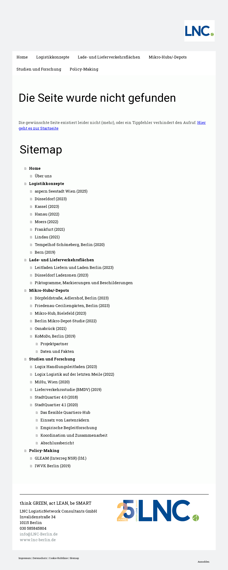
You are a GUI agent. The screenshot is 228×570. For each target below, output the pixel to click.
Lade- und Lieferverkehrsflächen (109, 57)
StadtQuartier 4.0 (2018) (56, 397)
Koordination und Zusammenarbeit (73, 435)
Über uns (43, 175)
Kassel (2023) (47, 206)
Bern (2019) (45, 252)
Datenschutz (40, 558)
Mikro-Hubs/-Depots (168, 57)
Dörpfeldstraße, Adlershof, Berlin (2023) (72, 297)
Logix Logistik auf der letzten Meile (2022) (74, 374)
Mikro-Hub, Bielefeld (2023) (60, 313)
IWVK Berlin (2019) (53, 465)
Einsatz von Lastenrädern (64, 420)
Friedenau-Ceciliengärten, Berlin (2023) (72, 305)
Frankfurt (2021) (50, 229)
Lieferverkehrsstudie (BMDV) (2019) (68, 389)
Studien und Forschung (39, 69)
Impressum (25, 558)
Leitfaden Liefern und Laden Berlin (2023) (74, 267)
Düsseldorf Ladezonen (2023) (61, 275)
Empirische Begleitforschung (68, 427)
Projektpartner (54, 343)
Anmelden (203, 561)
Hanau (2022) (47, 214)
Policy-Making (84, 69)
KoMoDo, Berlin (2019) (55, 336)
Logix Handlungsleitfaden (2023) (66, 366)
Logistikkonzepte (52, 57)
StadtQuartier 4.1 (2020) (56, 404)
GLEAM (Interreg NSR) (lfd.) (60, 458)
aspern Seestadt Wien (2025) (61, 191)
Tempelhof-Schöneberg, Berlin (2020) (70, 244)
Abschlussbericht (57, 442)
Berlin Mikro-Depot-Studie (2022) (66, 320)
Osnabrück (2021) (51, 328)
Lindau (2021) (47, 236)
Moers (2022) (46, 221)
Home (22, 57)
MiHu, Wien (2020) (52, 381)
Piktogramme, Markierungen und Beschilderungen (84, 282)
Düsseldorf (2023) (51, 198)
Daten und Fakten (57, 351)
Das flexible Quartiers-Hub (65, 412)
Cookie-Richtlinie (58, 558)
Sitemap (74, 558)
